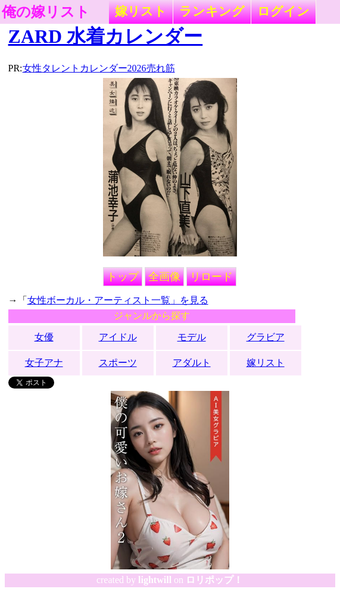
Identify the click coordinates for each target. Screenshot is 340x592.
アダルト (192, 363)
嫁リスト (141, 11)
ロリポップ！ (214, 580)
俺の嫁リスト (46, 12)
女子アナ (44, 363)
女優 (44, 337)
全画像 (164, 277)
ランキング (212, 11)
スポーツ (118, 363)
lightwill (154, 580)
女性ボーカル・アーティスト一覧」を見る (117, 300)
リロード (211, 277)
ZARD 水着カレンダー (105, 36)
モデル (191, 337)
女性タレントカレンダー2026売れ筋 (99, 68)
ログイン (283, 11)
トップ (123, 277)
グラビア (266, 337)
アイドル (118, 337)
